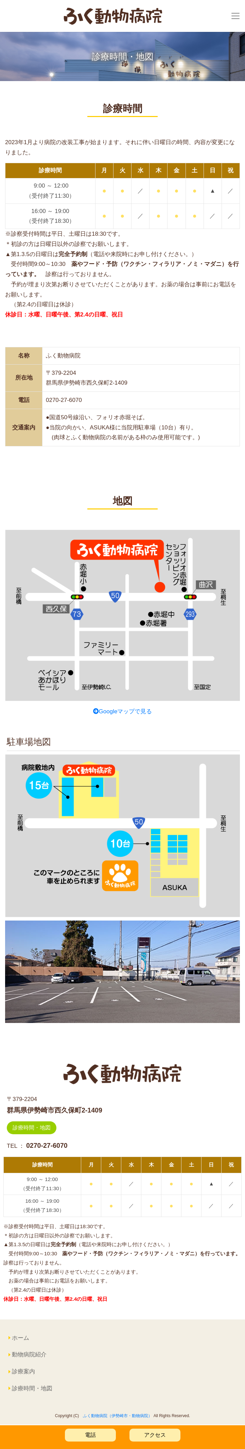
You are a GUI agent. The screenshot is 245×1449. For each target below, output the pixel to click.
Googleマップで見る (122, 712)
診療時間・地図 (32, 1128)
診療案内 (23, 1372)
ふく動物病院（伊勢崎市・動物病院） (117, 1416)
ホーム (20, 1338)
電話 (90, 1435)
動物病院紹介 (29, 1355)
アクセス (155, 1435)
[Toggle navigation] (235, 16)
